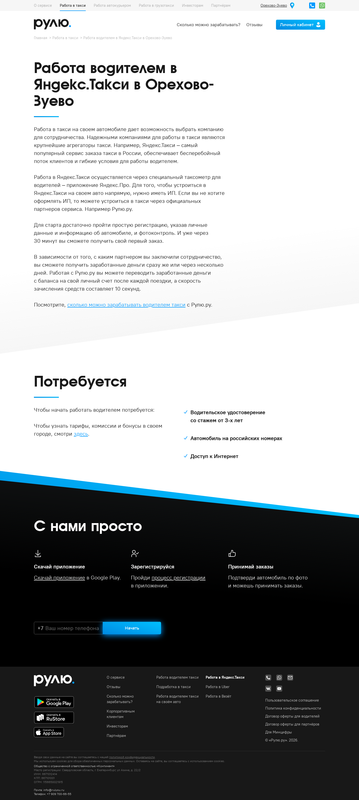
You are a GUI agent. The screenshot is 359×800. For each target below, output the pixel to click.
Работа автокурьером (112, 5)
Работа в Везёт (218, 696)
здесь (81, 433)
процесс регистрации (178, 577)
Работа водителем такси (177, 677)
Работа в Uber (218, 686)
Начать (132, 628)
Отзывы (254, 24)
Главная (40, 37)
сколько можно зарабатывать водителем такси (126, 304)
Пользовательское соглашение (292, 700)
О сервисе (43, 5)
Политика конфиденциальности (293, 708)
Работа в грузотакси (156, 5)
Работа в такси (73, 5)
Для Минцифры (278, 732)
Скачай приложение (59, 577)
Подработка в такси (173, 686)
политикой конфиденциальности (132, 757)
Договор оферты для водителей (292, 716)
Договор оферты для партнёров (292, 724)
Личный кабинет (297, 24)
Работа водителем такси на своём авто (177, 699)
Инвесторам (192, 5)
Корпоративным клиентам (121, 714)
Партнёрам (220, 5)
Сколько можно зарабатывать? (208, 24)
